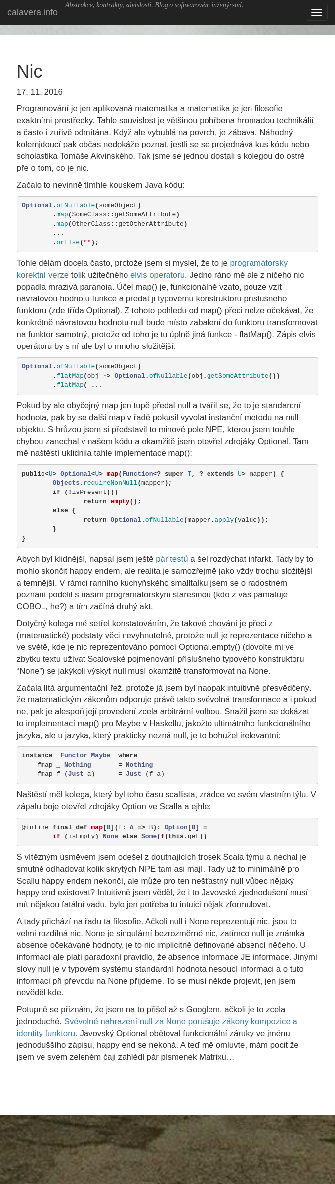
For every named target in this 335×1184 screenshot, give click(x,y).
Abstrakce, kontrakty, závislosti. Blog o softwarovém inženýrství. (154, 5)
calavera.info (32, 12)
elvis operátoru (157, 275)
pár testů (172, 559)
